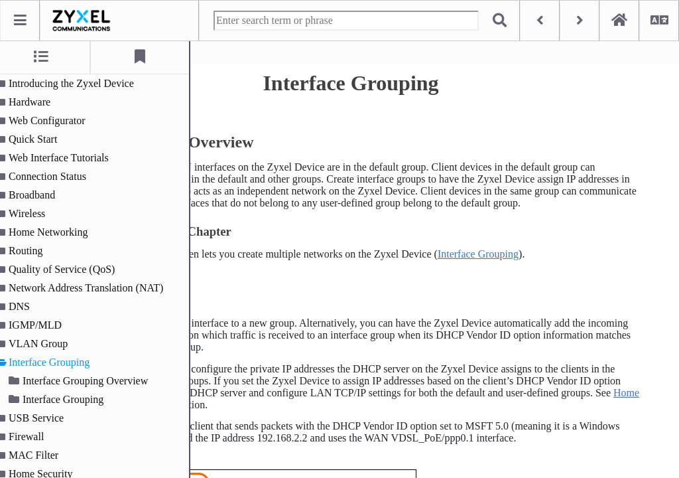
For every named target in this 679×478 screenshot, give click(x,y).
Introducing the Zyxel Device (80, 83)
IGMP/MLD (43, 325)
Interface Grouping (57, 362)
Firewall (34, 436)
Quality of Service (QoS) (70, 269)
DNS (27, 306)
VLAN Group (46, 343)
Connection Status (56, 176)
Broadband (40, 194)
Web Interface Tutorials (67, 157)
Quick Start (41, 139)
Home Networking (57, 232)
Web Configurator (55, 120)
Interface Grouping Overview (93, 380)
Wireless (35, 213)
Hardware (38, 102)
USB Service (44, 418)
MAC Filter (42, 455)
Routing (34, 250)
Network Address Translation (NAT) (94, 287)
